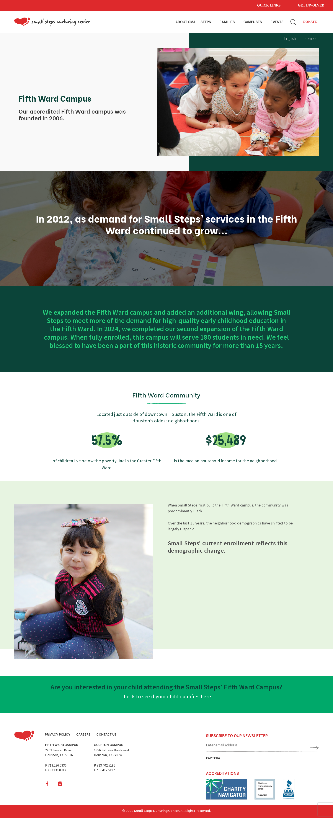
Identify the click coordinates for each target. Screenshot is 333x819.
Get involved (311, 5)
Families (227, 21)
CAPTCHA (213, 758)
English (289, 38)
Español (309, 38)
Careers (85, 735)
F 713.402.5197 (104, 771)
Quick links (269, 5)
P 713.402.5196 (104, 767)
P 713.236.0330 (56, 767)
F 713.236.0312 (55, 771)
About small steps (193, 21)
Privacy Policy (58, 735)
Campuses (252, 21)
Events (277, 21)
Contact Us (108, 735)
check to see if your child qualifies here (166, 697)
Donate (310, 22)
